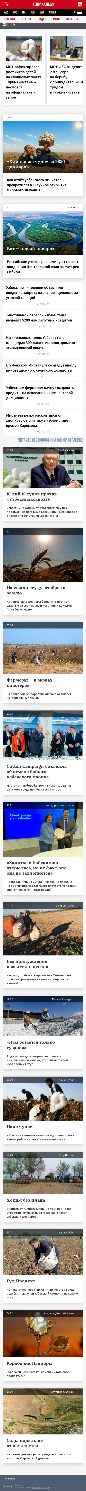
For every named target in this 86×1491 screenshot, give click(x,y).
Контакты (10, 1478)
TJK (23, 12)
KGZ (15, 12)
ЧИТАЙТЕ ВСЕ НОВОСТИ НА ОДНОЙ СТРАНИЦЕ (50, 440)
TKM (32, 12)
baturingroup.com (40, 1487)
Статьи (26, 19)
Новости (9, 19)
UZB (42, 12)
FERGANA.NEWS (43, 4)
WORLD (52, 12)
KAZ (6, 12)
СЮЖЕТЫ (72, 19)
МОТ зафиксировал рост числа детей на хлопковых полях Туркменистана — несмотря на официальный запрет (23, 82)
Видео (42, 19)
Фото (56, 19)
